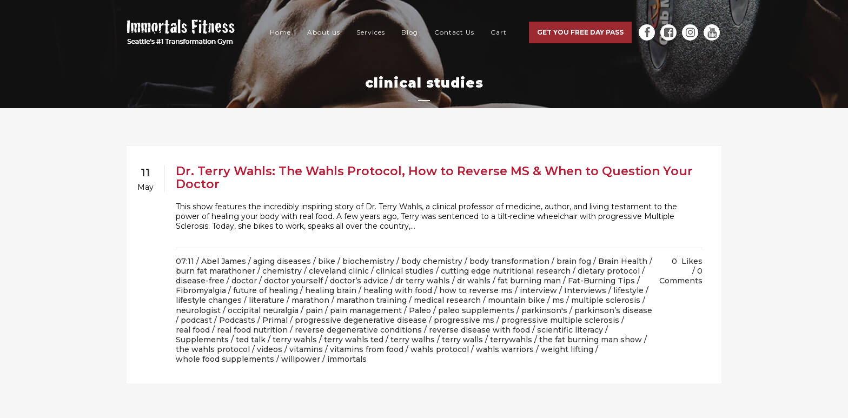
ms (558, 300)
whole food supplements (225, 359)
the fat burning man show (590, 339)
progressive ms (464, 320)
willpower (300, 359)
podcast (196, 320)
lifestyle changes (209, 300)
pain (314, 310)
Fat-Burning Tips (601, 281)
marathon (310, 300)
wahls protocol (439, 349)
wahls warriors (505, 349)
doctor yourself (293, 281)
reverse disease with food (479, 330)
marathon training (371, 300)
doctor (244, 281)
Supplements (202, 339)
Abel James (223, 261)
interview (538, 290)
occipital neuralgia (263, 310)
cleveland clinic (339, 271)
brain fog (573, 261)
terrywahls (511, 339)
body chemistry (431, 261)
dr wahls (474, 281)
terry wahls (295, 339)
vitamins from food (366, 349)
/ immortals (344, 359)
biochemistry (368, 261)
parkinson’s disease (613, 310)
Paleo (420, 310)
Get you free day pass (580, 32)
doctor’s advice (359, 281)
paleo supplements (476, 310)
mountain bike (516, 300)
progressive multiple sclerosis (560, 320)
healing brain (330, 290)
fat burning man (529, 281)
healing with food (397, 290)
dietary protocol (609, 271)
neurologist (198, 310)
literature (266, 300)
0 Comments (681, 276)
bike (326, 261)
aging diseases (282, 261)
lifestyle (628, 290)
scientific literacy (570, 330)
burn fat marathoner (215, 271)
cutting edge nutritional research (506, 271)
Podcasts (237, 320)
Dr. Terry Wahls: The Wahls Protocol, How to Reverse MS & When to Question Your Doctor (434, 177)
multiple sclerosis (605, 300)
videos (269, 349)
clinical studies (405, 271)
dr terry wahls (422, 281)
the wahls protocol (213, 349)
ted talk (251, 339)
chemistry (282, 271)
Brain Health (622, 261)
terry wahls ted (353, 339)
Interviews (585, 290)
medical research (447, 300)
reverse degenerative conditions (358, 330)
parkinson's (544, 310)
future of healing (265, 290)
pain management (366, 310)
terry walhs (412, 339)
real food (193, 330)
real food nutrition (252, 330)
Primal (275, 320)
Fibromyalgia (201, 290)
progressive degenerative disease (361, 320)
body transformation (509, 261)
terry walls (462, 339)
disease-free (200, 281)
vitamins (306, 349)
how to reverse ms (476, 290)
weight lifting (567, 349)
